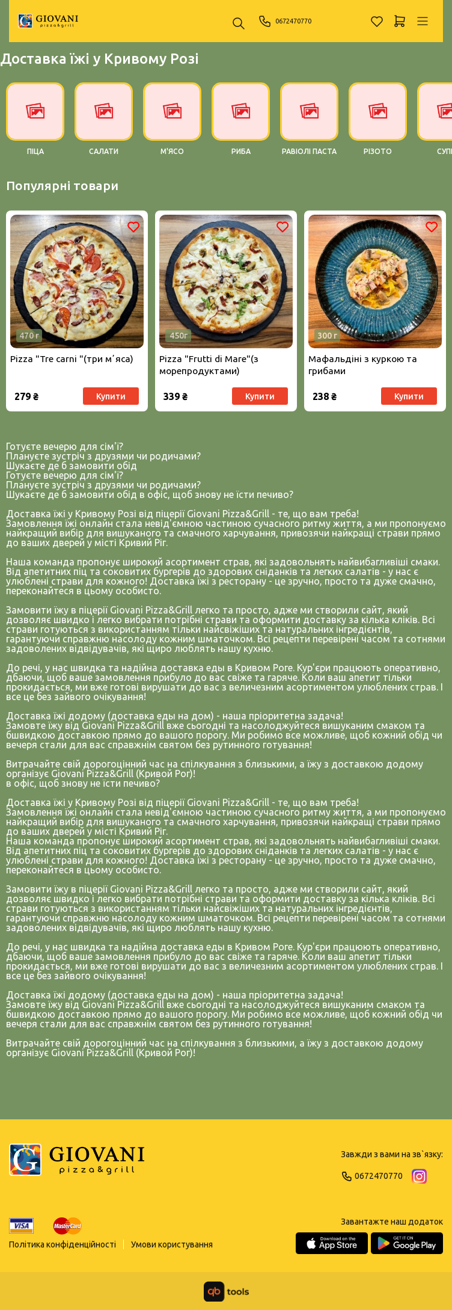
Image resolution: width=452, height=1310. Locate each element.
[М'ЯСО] (172, 125)
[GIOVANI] (48, 21)
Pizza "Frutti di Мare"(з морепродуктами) (209, 366)
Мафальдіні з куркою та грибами (363, 366)
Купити (109, 397)
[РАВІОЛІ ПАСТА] (309, 125)
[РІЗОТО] (378, 125)
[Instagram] (419, 1176)
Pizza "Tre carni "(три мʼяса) (73, 360)
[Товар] (77, 282)
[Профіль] (422, 21)
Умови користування (172, 1244)
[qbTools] (226, 1291)
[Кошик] (399, 21)
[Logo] (76, 1165)
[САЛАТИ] (104, 125)
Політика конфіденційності (62, 1244)
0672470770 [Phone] (291, 21)
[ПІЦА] (35, 125)
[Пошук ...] (238, 24)
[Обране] (377, 21)
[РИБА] (241, 125)
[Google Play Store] (407, 1243)
